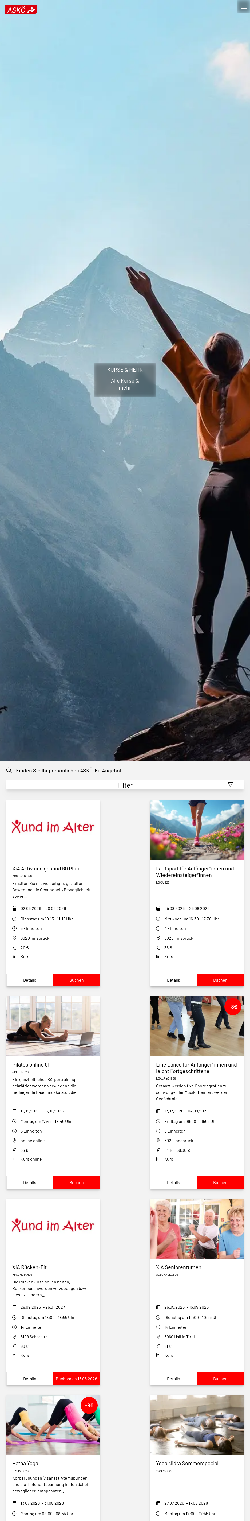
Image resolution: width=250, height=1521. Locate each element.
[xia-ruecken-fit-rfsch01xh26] (53, 1267)
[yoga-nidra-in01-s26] (197, 1463)
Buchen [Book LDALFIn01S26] (220, 1182)
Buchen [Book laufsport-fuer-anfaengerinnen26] (220, 979)
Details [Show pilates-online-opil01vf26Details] (29, 1182)
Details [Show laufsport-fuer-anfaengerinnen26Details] (173, 979)
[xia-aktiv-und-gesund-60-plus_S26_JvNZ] (53, 868)
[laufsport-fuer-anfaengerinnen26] (197, 871)
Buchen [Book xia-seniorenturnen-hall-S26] (220, 1378)
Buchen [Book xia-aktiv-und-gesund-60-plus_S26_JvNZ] (76, 979)
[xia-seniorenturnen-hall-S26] (197, 1267)
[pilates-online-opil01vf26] (53, 1064)
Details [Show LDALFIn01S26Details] (173, 1182)
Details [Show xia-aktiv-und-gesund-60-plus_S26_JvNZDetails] (29, 979)
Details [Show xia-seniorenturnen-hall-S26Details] (173, 1378)
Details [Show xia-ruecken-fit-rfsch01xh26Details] (29, 1378)
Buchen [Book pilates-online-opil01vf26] (76, 1182)
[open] (243, 6)
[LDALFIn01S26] (197, 1067)
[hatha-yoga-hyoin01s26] (53, 1463)
